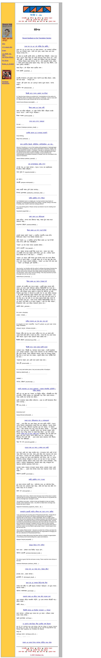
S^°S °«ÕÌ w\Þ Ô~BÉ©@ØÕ (36, 121)
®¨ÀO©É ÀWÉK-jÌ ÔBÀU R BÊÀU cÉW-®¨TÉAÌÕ (37, 447)
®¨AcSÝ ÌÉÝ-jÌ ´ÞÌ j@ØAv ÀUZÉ (30, 434)
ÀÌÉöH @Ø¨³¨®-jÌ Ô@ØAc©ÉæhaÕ (36, 216)
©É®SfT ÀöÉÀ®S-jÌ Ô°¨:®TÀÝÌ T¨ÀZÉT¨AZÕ (36, 133)
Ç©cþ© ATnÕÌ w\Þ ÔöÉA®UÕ (36, 545)
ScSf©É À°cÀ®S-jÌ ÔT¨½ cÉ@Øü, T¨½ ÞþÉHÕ (37, 321)
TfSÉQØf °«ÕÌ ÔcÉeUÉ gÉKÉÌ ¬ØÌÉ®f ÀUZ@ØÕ (37, 347)
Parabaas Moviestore (6, 81)
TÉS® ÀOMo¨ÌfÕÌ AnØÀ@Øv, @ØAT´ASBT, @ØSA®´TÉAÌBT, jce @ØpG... (36, 144)
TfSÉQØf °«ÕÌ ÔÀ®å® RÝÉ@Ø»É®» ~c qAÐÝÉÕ (37, 93)
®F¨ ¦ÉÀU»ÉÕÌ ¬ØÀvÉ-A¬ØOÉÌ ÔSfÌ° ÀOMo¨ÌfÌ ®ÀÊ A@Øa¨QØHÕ (37, 624)
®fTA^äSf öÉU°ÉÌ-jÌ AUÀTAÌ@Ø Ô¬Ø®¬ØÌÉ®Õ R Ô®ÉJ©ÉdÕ (37, 610)
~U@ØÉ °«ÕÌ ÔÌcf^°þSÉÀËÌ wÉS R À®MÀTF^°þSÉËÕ (36, 420)
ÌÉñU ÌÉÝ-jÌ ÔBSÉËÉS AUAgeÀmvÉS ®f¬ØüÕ (37, 583)
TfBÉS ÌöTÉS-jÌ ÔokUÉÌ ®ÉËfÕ (37, 107)
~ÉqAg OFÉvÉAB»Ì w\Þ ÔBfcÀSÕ (37, 198)
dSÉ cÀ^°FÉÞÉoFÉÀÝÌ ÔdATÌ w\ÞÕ (36, 164)
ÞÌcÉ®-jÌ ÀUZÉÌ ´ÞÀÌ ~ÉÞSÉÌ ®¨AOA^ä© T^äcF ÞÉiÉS (36, 642)
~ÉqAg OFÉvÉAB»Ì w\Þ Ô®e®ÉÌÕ (37, 479)
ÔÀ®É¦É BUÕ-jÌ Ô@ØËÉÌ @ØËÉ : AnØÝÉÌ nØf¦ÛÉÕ (37, 569)
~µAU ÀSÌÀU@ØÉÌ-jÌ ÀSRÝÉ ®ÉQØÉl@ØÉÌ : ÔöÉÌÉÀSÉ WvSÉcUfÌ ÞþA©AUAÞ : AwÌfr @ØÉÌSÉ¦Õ (37, 389)
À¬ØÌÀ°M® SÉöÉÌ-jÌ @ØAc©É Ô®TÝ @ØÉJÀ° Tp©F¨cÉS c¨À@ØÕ (37, 596)
